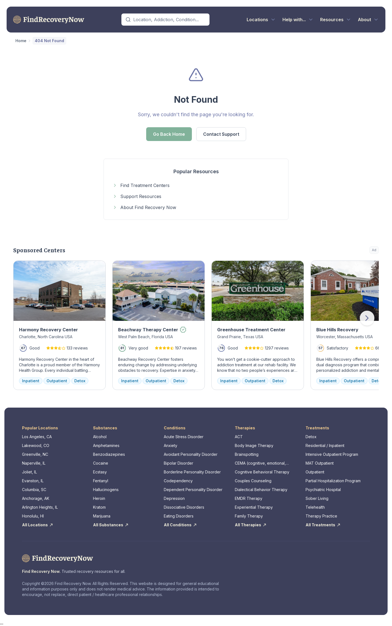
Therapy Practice (321, 516)
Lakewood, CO (35, 445)
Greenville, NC (35, 454)
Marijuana (101, 516)
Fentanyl (100, 480)
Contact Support (221, 134)
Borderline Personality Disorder (192, 472)
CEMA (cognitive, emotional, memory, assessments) (260, 463)
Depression (174, 498)
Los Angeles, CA (37, 436)
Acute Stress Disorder (183, 436)
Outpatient (315, 472)
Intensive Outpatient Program (332, 454)
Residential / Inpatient (325, 445)
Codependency (178, 480)
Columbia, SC (34, 489)
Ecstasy (100, 472)
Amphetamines (106, 445)
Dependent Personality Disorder (193, 489)
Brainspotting (246, 454)
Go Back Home (169, 134)
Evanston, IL (32, 480)
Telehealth (315, 507)
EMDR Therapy (248, 498)
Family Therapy (249, 516)
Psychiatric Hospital (323, 489)
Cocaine (100, 463)
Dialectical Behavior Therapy (261, 489)
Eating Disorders (179, 516)
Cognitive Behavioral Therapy (262, 472)
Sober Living (317, 498)
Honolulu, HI (33, 516)
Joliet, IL (29, 472)
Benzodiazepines (109, 454)
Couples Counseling (253, 480)
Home (20, 40)
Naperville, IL (33, 463)
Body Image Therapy (254, 445)
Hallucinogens (106, 489)
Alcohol (100, 436)
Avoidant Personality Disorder (190, 454)
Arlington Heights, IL (40, 507)
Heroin (99, 498)
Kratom (99, 507)
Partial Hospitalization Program (333, 480)
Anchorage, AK (35, 498)
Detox (311, 436)
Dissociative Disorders (184, 507)
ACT (239, 436)
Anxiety (170, 445)
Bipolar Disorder (178, 463)
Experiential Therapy (254, 507)
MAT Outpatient (320, 463)
